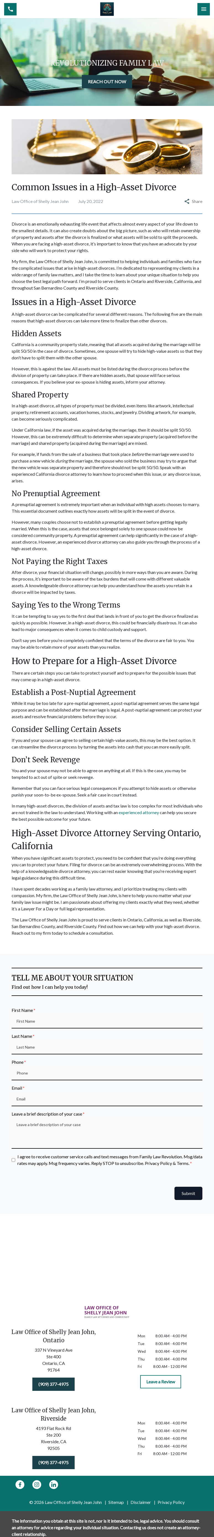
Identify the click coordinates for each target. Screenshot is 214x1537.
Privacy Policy (171, 1502)
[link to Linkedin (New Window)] (53, 1484)
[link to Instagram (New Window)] (36, 1484)
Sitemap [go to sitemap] (116, 1502)
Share (193, 201)
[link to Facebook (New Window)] (19, 1484)
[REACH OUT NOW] (107, 81)
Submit (188, 1193)
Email (17, 1087)
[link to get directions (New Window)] (53, 1361)
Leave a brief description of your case (47, 1113)
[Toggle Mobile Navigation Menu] (203, 9)
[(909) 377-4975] (53, 1384)
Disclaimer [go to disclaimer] (141, 1502)
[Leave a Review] (160, 1381)
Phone (18, 1062)
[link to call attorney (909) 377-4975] (10, 9)
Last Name (22, 1036)
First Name (22, 1010)
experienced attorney (139, 812)
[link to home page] (107, 9)
